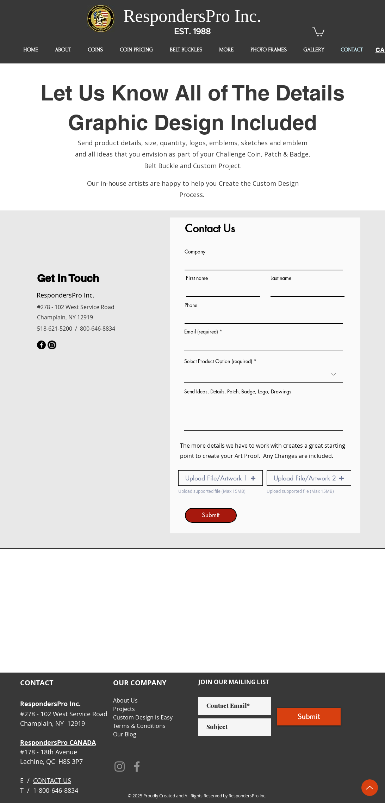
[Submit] (211, 515)
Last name (281, 278)
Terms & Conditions (139, 726)
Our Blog (124, 734)
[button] (318, 31)
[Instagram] (52, 345)
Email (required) (201, 331)
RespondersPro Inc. (192, 16)
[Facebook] (41, 345)
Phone (191, 305)
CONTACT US (52, 780)
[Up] (369, 787)
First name (197, 278)
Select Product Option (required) (218, 361)
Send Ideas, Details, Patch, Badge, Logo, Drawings (237, 391)
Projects (124, 709)
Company (195, 251)
